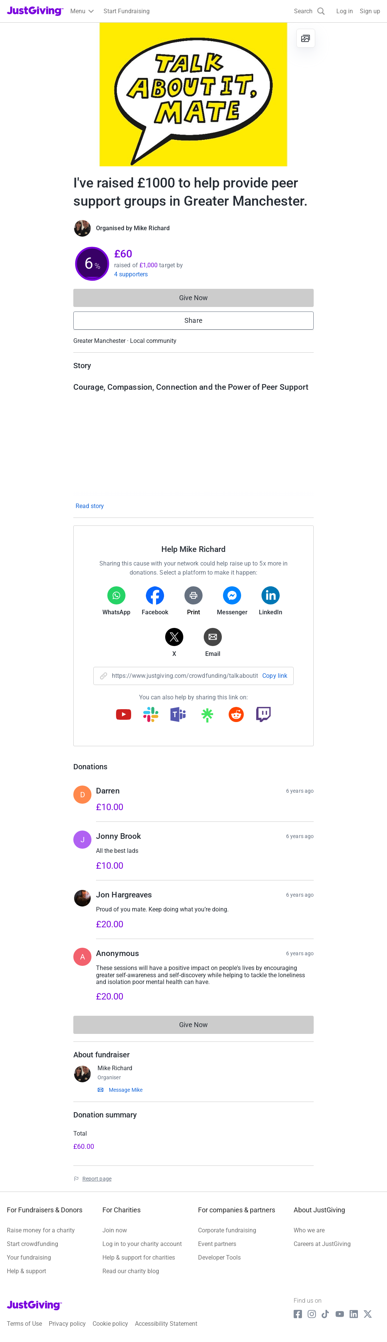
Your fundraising (29, 1257)
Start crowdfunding (32, 1243)
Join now (114, 1230)
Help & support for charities (138, 1257)
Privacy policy (67, 1323)
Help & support (26, 1271)
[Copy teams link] (178, 715)
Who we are (309, 1230)
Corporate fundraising (227, 1230)
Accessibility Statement (166, 1323)
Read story (90, 506)
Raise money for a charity (41, 1230)
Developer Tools (219, 1257)
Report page (96, 1179)
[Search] (309, 11)
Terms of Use (24, 1323)
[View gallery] (305, 38)
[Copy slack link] (150, 715)
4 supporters (131, 274)
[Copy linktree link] (207, 717)
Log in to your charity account (142, 1243)
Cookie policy (110, 1323)
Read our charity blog (130, 1271)
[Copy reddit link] (236, 715)
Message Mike (125, 1090)
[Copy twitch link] (263, 715)
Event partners (217, 1243)
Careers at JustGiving (322, 1243)
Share (193, 320)
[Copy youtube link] (123, 715)
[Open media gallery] (193, 94)
